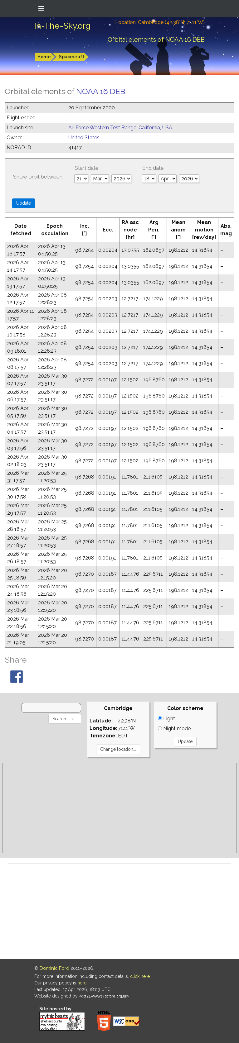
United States (84, 137)
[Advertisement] (119, 808)
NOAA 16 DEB (100, 91)
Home (44, 56)
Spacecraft (71, 56)
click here (140, 976)
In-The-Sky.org (62, 26)
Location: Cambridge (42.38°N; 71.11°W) (160, 22)
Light (166, 719)
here (81, 982)
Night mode (174, 728)
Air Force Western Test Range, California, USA (120, 128)
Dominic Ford (54, 968)
